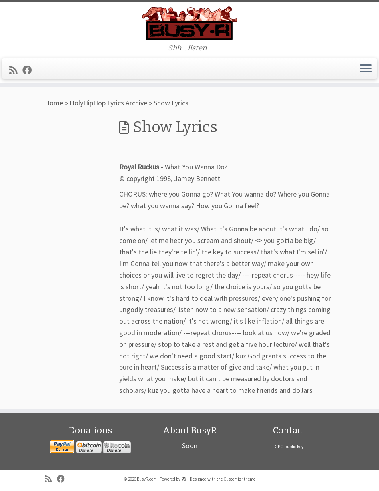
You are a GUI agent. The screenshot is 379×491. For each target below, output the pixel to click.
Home (54, 102)
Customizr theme (239, 479)
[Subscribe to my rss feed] (15, 70)
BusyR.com (147, 479)
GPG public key (289, 446)
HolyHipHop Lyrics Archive (108, 102)
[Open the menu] (366, 69)
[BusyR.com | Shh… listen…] (189, 23)
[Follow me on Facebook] (29, 70)
